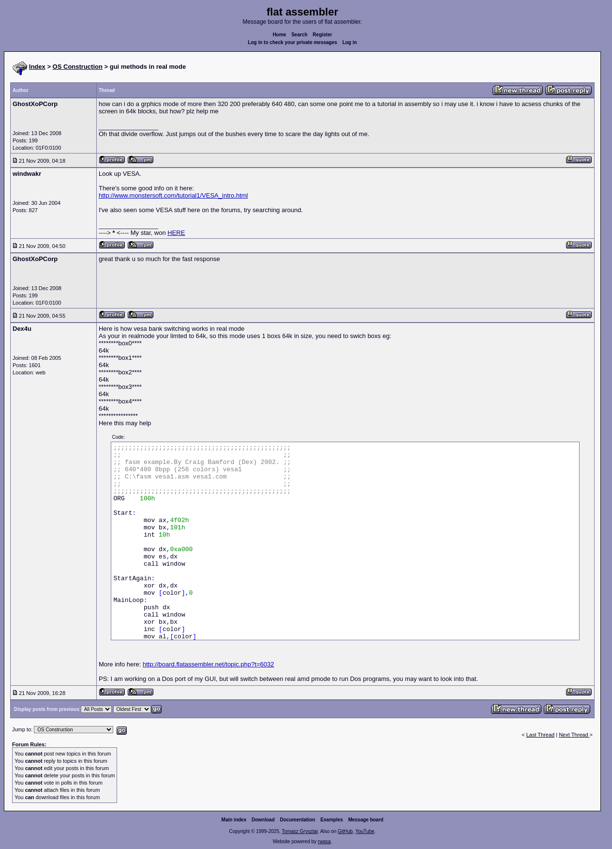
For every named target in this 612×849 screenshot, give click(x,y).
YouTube (364, 831)
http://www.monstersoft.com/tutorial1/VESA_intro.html (173, 195)
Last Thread (540, 735)
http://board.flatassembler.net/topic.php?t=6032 (208, 664)
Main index (234, 819)
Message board (366, 819)
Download (263, 819)
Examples (331, 819)
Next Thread (574, 735)
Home (279, 34)
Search (299, 34)
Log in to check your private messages (292, 42)
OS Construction (78, 66)
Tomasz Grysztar (299, 831)
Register (322, 34)
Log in (350, 42)
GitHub (345, 831)
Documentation (297, 819)
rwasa (324, 841)
